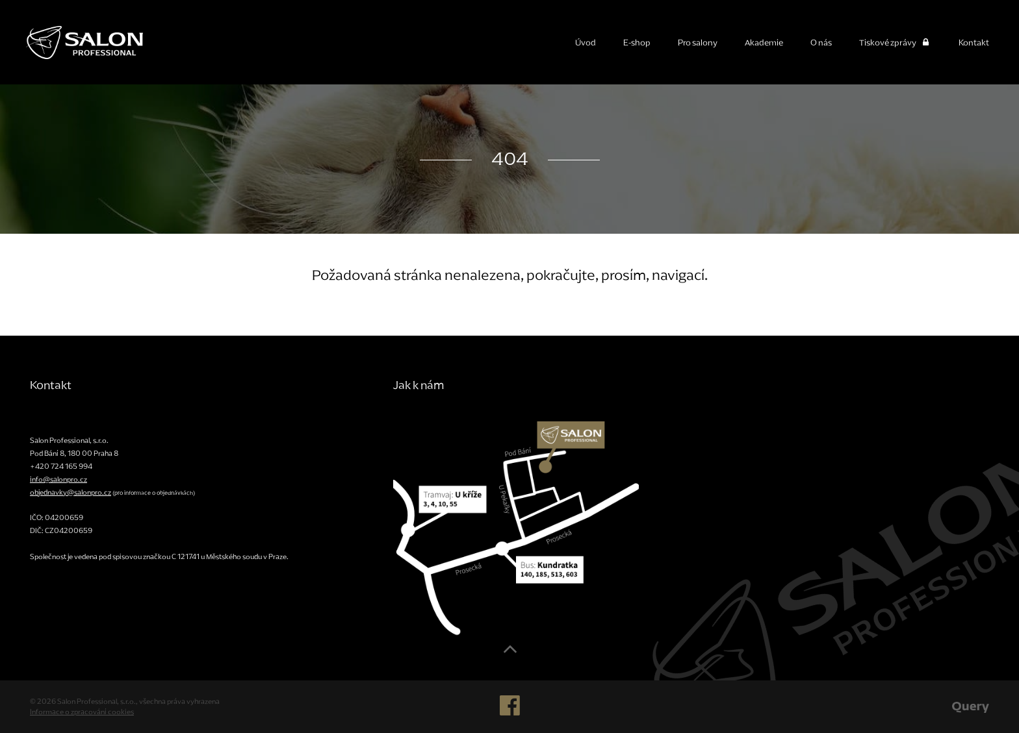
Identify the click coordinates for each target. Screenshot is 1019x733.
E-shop (637, 42)
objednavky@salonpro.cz (70, 492)
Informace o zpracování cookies (82, 711)
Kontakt (974, 42)
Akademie (764, 42)
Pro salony (697, 42)
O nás (821, 42)
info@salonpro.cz (58, 479)
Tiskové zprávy (895, 42)
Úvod (585, 42)
